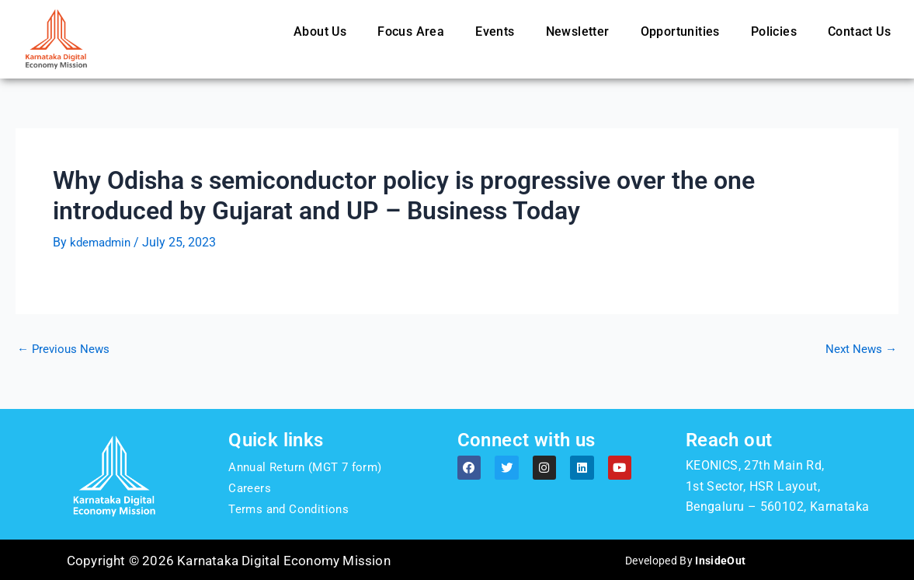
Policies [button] (774, 31)
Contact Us (859, 31)
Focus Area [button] (410, 31)
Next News (860, 348)
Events (494, 31)
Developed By (685, 560)
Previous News (65, 348)
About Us (320, 31)
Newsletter (578, 31)
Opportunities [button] (680, 31)
